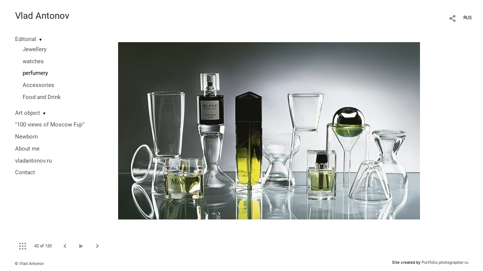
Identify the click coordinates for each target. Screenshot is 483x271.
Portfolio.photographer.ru (444, 262)
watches (33, 61)
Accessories (38, 85)
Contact (25, 172)
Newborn (26, 136)
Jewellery (34, 49)
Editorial (25, 39)
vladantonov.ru (33, 160)
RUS (467, 17)
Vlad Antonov (42, 16)
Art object (27, 113)
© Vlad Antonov (29, 263)
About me (27, 148)
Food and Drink (42, 97)
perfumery (35, 73)
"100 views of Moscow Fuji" (50, 124)
